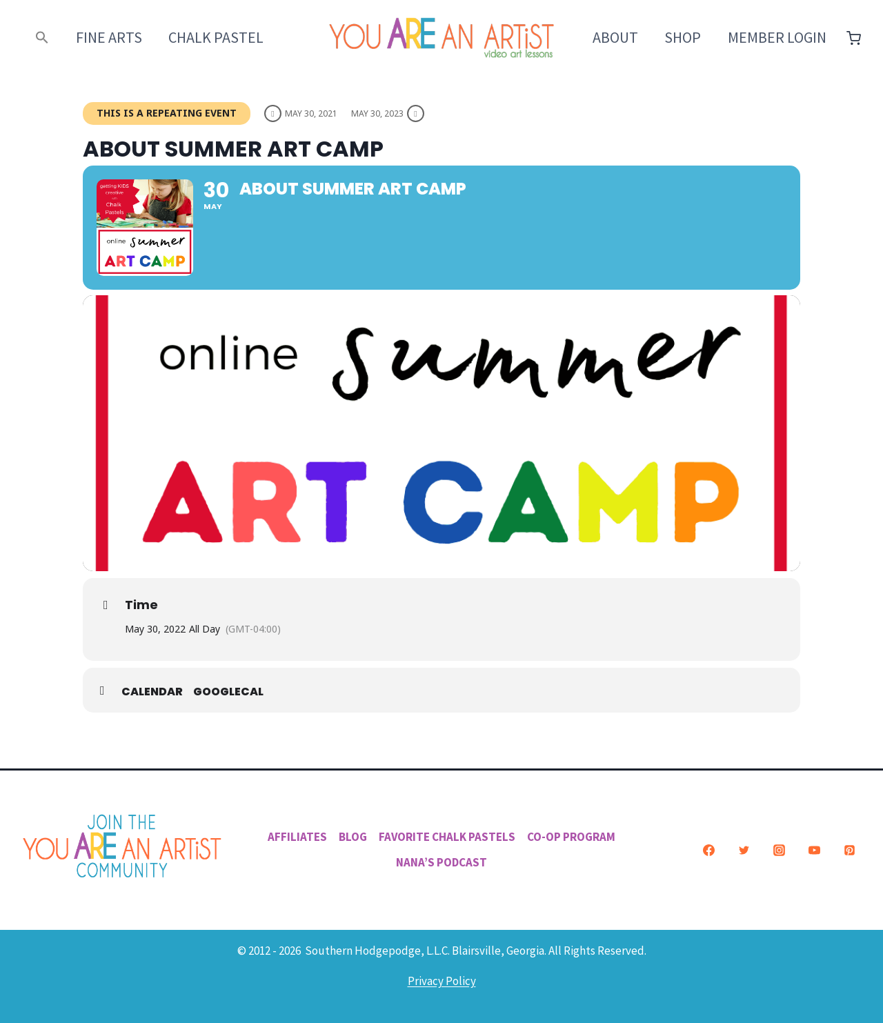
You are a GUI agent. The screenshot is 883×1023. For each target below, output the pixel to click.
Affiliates (297, 836)
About (615, 37)
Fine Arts (109, 37)
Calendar (152, 692)
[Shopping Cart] (853, 38)
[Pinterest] (849, 850)
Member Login (777, 37)
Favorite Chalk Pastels (447, 836)
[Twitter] (743, 850)
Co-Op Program (571, 836)
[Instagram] (779, 850)
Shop (682, 37)
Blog (353, 836)
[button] (42, 37)
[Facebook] (708, 850)
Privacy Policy (442, 981)
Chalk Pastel (216, 37)
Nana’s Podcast (441, 862)
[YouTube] (814, 850)
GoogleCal (228, 692)
